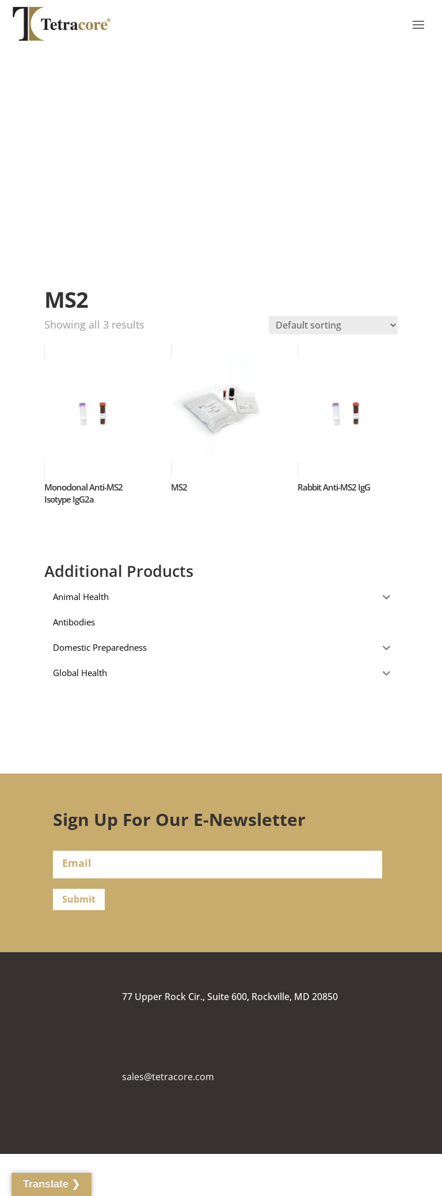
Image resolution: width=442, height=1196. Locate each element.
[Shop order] (333, 325)
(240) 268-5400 (153, 1158)
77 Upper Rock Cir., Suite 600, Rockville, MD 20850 (230, 996)
